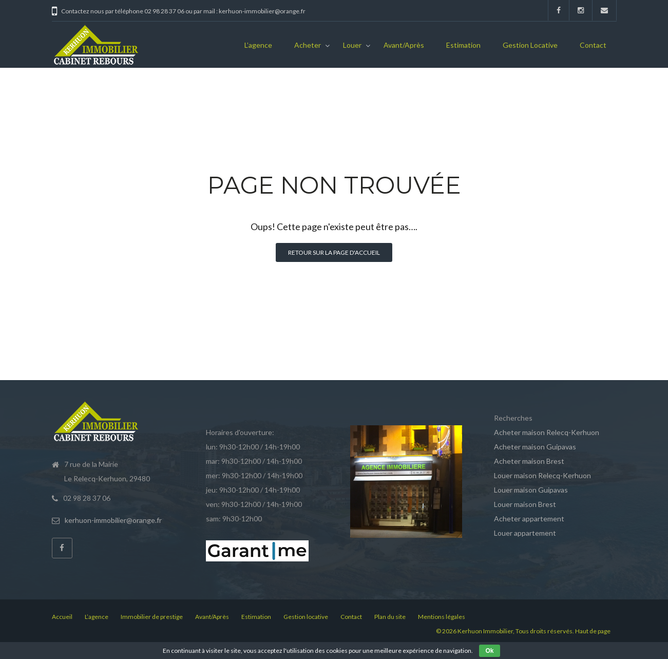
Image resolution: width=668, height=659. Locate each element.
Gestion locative (530, 45)
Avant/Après (404, 45)
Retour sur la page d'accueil (334, 252)
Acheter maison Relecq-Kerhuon (546, 432)
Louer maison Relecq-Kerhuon (542, 475)
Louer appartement (525, 533)
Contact (593, 45)
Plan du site (390, 616)
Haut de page (592, 631)
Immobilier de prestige (152, 616)
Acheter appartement (529, 518)
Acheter (307, 45)
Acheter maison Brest (529, 461)
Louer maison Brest (525, 504)
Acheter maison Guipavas (535, 446)
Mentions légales (441, 616)
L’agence (258, 45)
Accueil (62, 616)
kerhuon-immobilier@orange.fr (113, 520)
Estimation (463, 45)
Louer (352, 45)
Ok (489, 650)
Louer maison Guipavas (531, 489)
